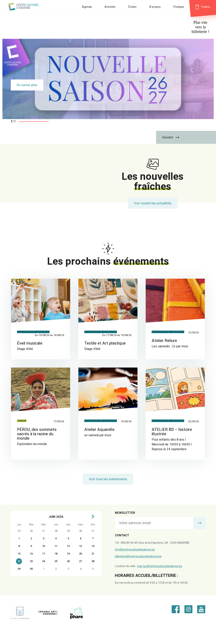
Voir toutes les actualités (152, 203)
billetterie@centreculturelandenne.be (138, 556)
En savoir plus (27, 84)
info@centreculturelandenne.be (135, 550)
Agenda (87, 7)
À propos (155, 7)
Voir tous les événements (108, 479)
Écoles (132, 7)
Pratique (178, 7)
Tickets (205, 7)
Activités (110, 7)
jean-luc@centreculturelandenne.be (159, 566)
